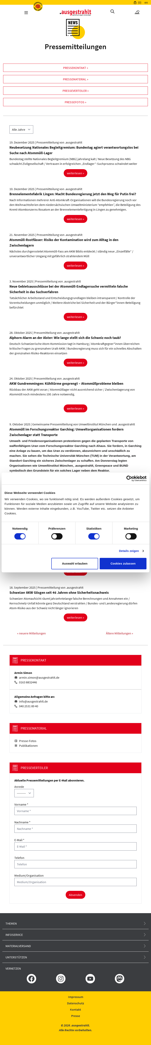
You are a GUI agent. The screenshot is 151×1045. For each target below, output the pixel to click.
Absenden (75, 895)
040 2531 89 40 (28, 706)
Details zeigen (129, 551)
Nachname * (22, 822)
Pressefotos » (75, 102)
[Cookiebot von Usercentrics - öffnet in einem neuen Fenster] (129, 478)
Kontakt (75, 1009)
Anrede (19, 787)
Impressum (75, 997)
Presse (75, 1016)
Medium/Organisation (29, 875)
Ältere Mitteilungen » (119, 633)
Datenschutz (75, 1003)
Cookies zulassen (122, 563)
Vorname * (21, 804)
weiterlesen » (75, 173)
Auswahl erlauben (74, 563)
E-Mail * (19, 840)
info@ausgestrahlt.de (33, 701)
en (146, 2)
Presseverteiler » (76, 91)
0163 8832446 (28, 682)
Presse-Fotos (27, 741)
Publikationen (28, 746)
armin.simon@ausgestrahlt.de (39, 677)
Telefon (19, 858)
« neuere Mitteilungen (31, 633)
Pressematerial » (75, 79)
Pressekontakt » (75, 68)
